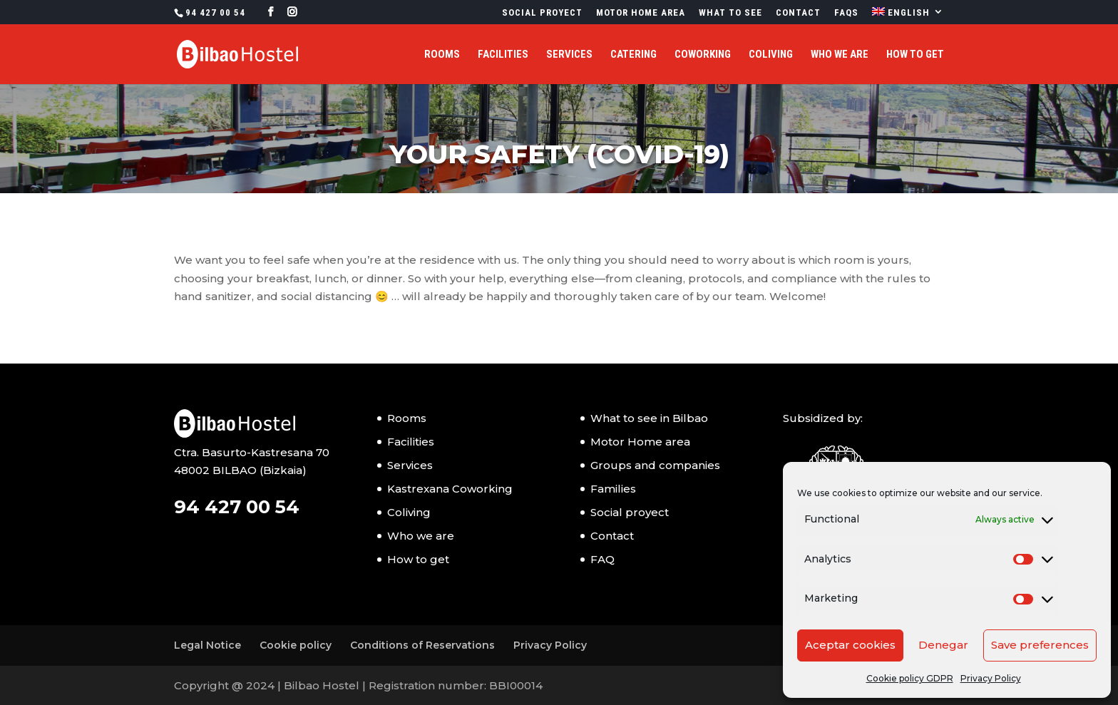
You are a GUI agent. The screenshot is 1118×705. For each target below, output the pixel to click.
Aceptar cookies (850, 645)
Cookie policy (296, 645)
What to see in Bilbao (649, 418)
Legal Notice (207, 645)
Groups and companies (655, 465)
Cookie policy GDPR (909, 678)
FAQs (846, 13)
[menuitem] (908, 15)
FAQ (602, 559)
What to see (730, 13)
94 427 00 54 (215, 12)
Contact (798, 13)
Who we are (839, 55)
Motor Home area (640, 441)
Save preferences (1040, 645)
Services (569, 55)
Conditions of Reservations (422, 645)
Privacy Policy (990, 678)
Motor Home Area (640, 13)
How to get (915, 55)
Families (613, 488)
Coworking (703, 55)
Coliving (771, 55)
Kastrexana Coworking (450, 488)
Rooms (442, 55)
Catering (633, 55)
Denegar (943, 645)
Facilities (503, 55)
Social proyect (542, 13)
